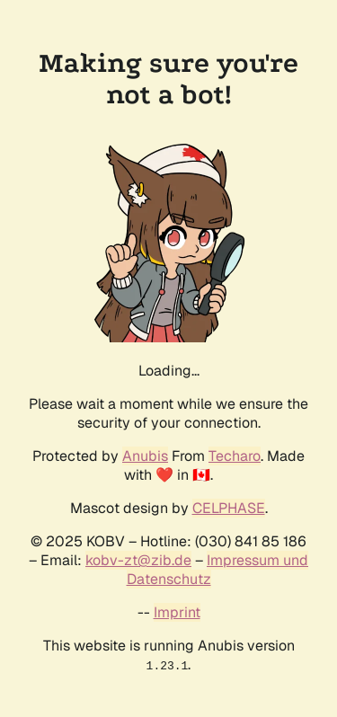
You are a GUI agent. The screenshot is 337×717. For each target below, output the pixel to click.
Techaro (234, 456)
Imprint (177, 612)
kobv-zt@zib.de (138, 560)
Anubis (145, 456)
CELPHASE (228, 508)
